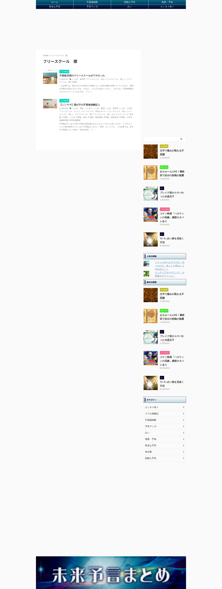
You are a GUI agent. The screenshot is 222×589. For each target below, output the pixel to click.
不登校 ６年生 (105, 120)
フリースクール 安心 (93, 82)
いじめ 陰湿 (97, 112)
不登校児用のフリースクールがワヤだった (80, 78)
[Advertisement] (111, 31)
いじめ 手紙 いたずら (81, 112)
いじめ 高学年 (78, 82)
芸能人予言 (129, 3)
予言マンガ (92, 9)
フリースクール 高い (88, 117)
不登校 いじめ (126, 117)
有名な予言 (54, 9)
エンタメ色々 (167, 9)
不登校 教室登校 (77, 120)
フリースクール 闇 (71, 117)
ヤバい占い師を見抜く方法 (172, 236)
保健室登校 (116, 120)
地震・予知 (167, 3)
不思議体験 (92, 3)
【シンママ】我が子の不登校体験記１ (78, 108)
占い (129, 9)
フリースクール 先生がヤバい (87, 115)
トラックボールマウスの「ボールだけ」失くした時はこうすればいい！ (170, 262)
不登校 (68, 85)
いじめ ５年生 (122, 112)
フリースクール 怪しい (112, 82)
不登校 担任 (64, 120)
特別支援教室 (127, 120)
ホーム (54, 3)
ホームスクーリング (105, 117)
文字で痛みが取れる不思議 (172, 153)
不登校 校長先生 (92, 120)
